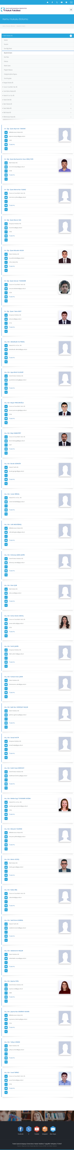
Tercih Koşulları (7, 78)
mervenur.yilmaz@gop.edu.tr (17, 197)
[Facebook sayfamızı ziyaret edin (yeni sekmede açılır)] (52, 2)
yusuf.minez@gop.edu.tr (16, 1080)
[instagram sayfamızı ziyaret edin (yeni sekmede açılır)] (66, 2)
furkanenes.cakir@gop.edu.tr (17, 684)
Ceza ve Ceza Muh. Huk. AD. (17, 193)
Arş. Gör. (14, 342)
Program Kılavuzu (8, 70)
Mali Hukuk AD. (13, 163)
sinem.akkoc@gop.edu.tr (16, 623)
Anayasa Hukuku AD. (15, 223)
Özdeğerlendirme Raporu (10, 74)
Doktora (6, 61)
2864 (10, 993)
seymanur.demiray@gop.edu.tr (18, 1019)
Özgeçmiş (12, 144)
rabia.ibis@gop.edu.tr (15, 897)
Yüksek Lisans (7, 66)
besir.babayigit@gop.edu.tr (17, 441)
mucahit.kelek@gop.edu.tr (16, 258)
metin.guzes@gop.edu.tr (16, 867)
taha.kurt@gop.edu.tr (15, 319)
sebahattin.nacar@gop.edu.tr (17, 958)
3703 (10, 232)
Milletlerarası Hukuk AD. (16, 132)
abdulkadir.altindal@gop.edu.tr (18, 349)
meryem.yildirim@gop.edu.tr (17, 836)
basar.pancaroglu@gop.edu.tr (18, 410)
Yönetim (6, 44)
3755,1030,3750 (13, 262)
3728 (10, 171)
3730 (10, 414)
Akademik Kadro (8, 53)
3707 (10, 140)
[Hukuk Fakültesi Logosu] (18, 9)
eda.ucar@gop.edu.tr (15, 593)
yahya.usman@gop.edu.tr (16, 1050)
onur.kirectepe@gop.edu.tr (17, 167)
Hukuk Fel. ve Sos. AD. (15, 345)
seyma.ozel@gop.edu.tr (16, 989)
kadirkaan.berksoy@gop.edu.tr (18, 775)
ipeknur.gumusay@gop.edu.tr (17, 715)
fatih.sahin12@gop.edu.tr (16, 654)
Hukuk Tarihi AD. (14, 467)
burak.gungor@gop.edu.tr (16, 471)
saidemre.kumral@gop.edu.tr (17, 928)
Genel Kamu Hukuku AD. (16, 376)
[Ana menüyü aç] (71, 10)
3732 (10, 627)
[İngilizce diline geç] (71, 2)
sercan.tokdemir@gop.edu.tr (17, 288)
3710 (10, 323)
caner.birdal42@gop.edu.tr (17, 501)
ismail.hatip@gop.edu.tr (16, 745)
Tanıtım (6, 40)
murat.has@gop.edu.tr (15, 227)
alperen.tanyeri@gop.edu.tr (17, 136)
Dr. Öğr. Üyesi (14, 129)
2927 (10, 445)
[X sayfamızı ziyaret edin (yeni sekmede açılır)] (57, 2)
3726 (10, 292)
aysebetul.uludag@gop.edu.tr (17, 380)
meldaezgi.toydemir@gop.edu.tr (18, 806)
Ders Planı (6, 57)
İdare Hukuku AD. (14, 254)
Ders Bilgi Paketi (8, 48)
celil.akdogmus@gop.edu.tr (17, 532)
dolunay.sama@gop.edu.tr (17, 562)
